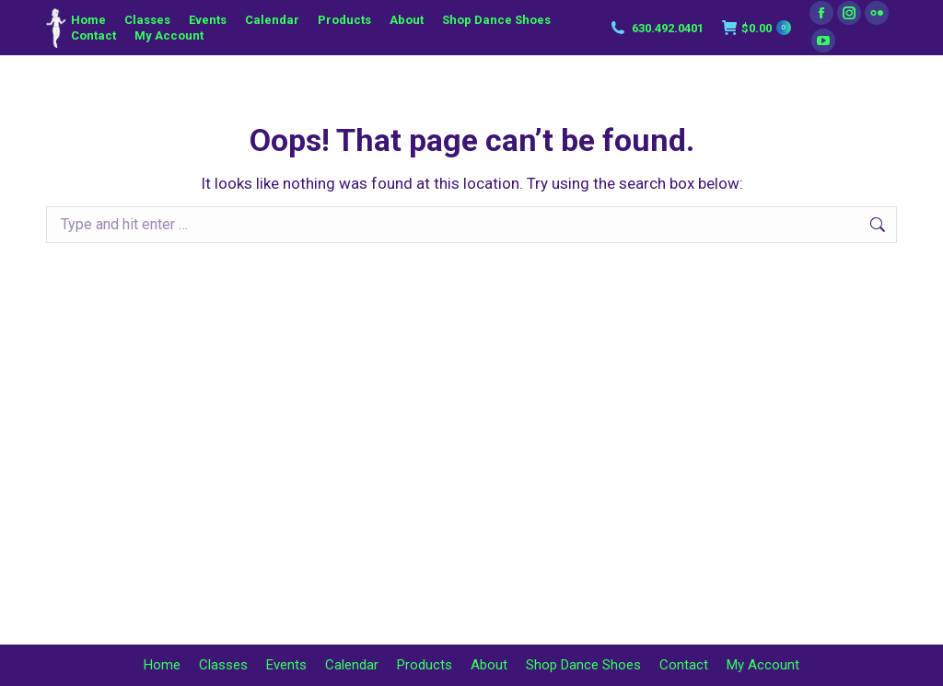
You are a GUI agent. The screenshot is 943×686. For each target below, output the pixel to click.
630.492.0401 (656, 27)
